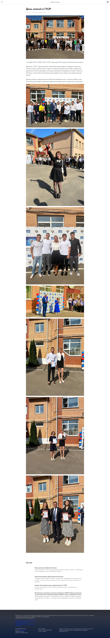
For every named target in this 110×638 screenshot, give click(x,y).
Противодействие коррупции (22, 622)
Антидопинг (18, 625)
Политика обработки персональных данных (25, 620)
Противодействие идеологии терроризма (25, 623)
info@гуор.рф (22, 630)
